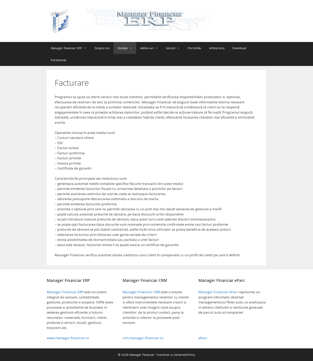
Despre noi (102, 48)
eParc (202, 338)
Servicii (175, 48)
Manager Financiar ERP (70, 48)
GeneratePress (184, 355)
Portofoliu (194, 48)
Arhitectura (216, 48)
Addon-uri (151, 48)
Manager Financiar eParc (218, 292)
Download (239, 48)
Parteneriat (58, 60)
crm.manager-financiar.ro (143, 338)
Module (127, 48)
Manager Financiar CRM (141, 292)
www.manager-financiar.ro (68, 338)
